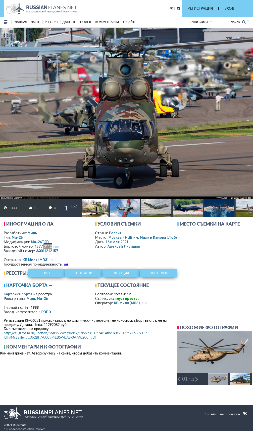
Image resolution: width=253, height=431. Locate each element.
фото (36, 22)
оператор (84, 273)
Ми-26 (17, 237)
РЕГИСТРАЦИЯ (200, 8)
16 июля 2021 (116, 241)
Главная (20, 22)
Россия (115, 233)
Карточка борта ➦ (29, 285)
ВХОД (229, 8)
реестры (51, 22)
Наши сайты (199, 21)
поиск (85, 22)
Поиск (238, 22)
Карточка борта (18, 294)
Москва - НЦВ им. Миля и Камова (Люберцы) (153, 237)
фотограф (159, 273)
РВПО (46, 312)
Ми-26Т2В (40, 241)
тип (56, 246)
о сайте (129, 22)
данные (69, 22)
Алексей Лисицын (123, 246)
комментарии (107, 22)
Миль (32, 233)
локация (121, 273)
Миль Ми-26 (37, 298)
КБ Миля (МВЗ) (36, 259)
